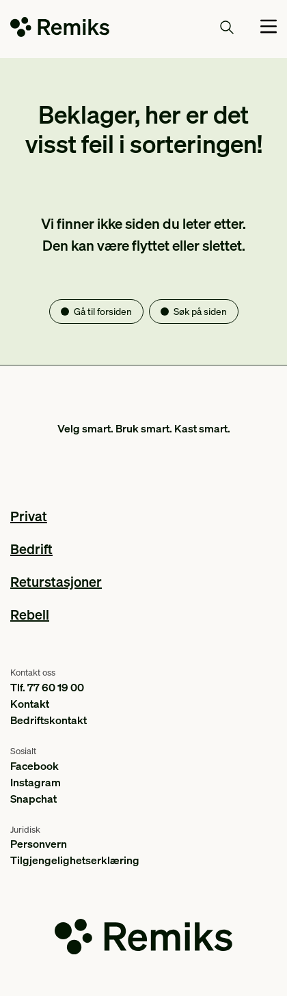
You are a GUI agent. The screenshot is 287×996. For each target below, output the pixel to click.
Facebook (34, 765)
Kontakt (29, 703)
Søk (211, 27)
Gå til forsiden (103, 311)
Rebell (29, 614)
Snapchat (33, 798)
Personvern (38, 843)
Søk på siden (200, 311)
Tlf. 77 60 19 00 (47, 687)
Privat (28, 516)
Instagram (35, 782)
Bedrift (31, 548)
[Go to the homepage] (59, 29)
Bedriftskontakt (48, 720)
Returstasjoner (56, 581)
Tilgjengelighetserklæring (74, 860)
